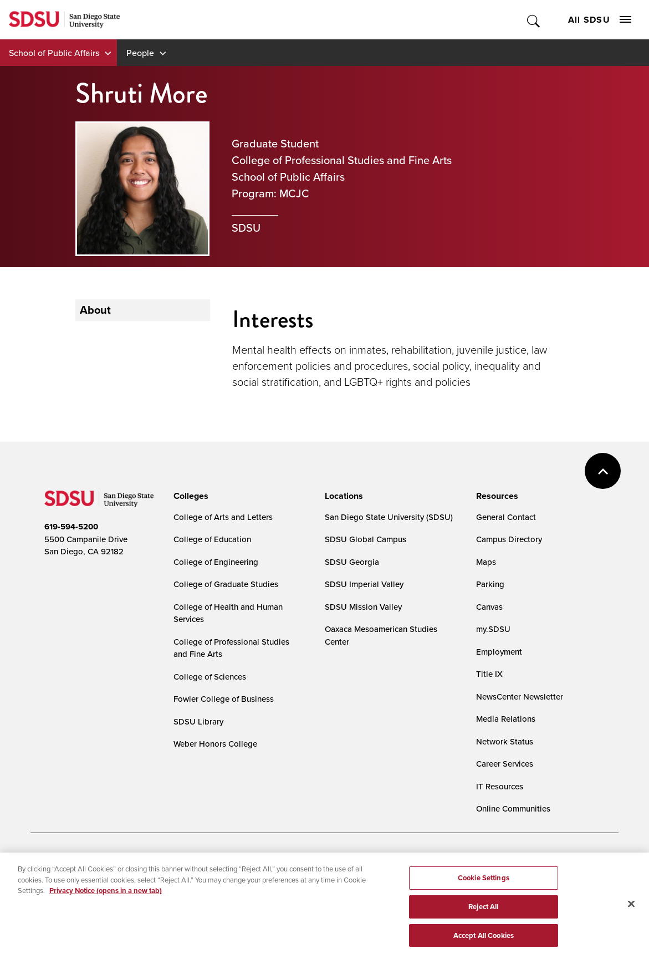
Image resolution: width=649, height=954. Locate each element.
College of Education (212, 539)
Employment (499, 651)
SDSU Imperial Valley (364, 584)
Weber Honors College (215, 743)
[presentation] (189, 496)
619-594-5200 (71, 527)
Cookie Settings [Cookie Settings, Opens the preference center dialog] (483, 884)
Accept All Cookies (483, 941)
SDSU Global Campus (365, 539)
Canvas (489, 607)
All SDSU (599, 19)
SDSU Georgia (352, 562)
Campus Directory (509, 539)
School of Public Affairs (54, 53)
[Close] (631, 910)
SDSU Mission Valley (363, 607)
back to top (603, 471)
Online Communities (513, 808)
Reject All (483, 912)
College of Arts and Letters (223, 517)
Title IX (489, 674)
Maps (486, 562)
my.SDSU (493, 629)
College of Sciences (209, 676)
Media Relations (505, 719)
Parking (490, 584)
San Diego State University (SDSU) (389, 517)
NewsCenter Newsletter (519, 696)
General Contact (506, 517)
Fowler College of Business (223, 699)
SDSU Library (198, 721)
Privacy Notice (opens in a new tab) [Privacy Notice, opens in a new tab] (105, 896)
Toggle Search (534, 19)
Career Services (504, 763)
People (140, 53)
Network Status (504, 741)
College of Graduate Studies (225, 584)
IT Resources (499, 786)
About (95, 310)
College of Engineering (215, 562)
